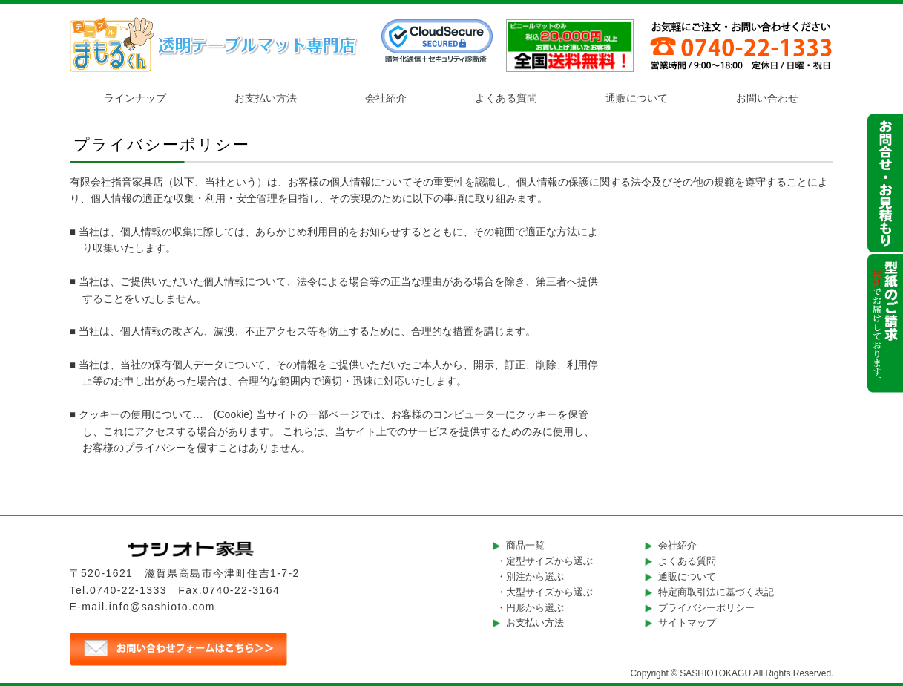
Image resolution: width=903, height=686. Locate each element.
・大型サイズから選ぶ (544, 592)
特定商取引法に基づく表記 (716, 592)
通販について (636, 98)
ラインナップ (135, 98)
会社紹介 (386, 98)
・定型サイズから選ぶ (544, 560)
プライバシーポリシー (706, 607)
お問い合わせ (767, 98)
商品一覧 (525, 545)
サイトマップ (687, 622)
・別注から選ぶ (530, 576)
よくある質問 (506, 98)
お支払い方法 (265, 98)
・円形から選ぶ (530, 607)
